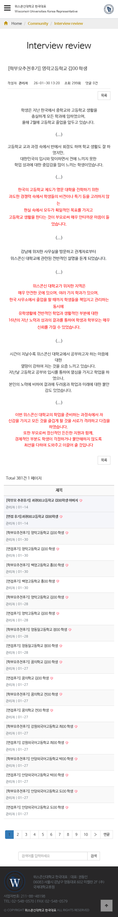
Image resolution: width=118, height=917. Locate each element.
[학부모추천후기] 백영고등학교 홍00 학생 (35, 565)
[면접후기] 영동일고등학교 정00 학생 (32, 646)
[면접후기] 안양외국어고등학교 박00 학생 (35, 775)
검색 (94, 856)
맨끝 (107, 835)
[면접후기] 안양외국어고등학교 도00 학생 (35, 807)
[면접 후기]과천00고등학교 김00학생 (32, 517)
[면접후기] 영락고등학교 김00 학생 (31, 549)
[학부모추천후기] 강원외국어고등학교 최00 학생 (40, 727)
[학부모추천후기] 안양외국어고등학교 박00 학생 (40, 759)
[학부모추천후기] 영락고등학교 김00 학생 (35, 533)
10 (86, 835)
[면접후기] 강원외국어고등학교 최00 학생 (35, 743)
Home (13, 23)
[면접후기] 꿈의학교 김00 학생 (27, 678)
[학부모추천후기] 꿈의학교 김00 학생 (32, 662)
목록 (104, 96)
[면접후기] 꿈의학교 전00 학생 (27, 710)
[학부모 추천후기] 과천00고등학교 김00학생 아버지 (42, 500)
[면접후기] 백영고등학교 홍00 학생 (31, 581)
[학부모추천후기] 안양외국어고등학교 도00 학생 (40, 791)
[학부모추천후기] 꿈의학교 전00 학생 (32, 694)
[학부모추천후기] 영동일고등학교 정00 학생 (37, 630)
